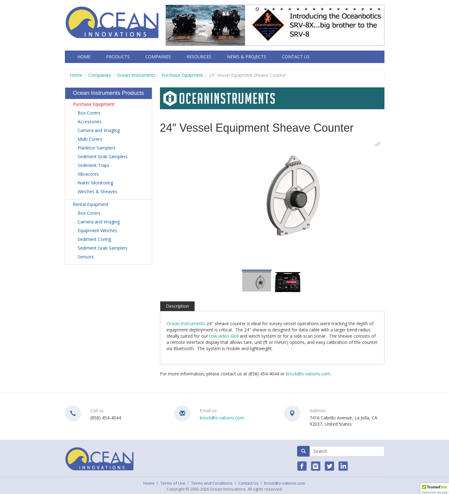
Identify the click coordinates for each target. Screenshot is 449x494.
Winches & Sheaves (97, 191)
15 (370, 9)
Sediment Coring (94, 239)
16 (378, 9)
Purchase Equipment (182, 75)
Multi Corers (90, 139)
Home (83, 57)
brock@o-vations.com (308, 374)
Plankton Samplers (96, 148)
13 (354, 9)
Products (118, 57)
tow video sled (224, 336)
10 (330, 9)
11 (338, 9)
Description (177, 306)
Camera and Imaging (99, 130)
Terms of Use (173, 483)
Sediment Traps (93, 165)
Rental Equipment (91, 204)
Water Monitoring (95, 183)
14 (362, 9)
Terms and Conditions (212, 483)
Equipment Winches (97, 230)
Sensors (86, 257)
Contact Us (296, 57)
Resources (198, 57)
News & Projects (246, 57)
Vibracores (88, 174)
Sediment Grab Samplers (103, 156)
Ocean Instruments (136, 75)
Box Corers (89, 113)
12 (346, 9)
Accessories (90, 122)
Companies (158, 57)
